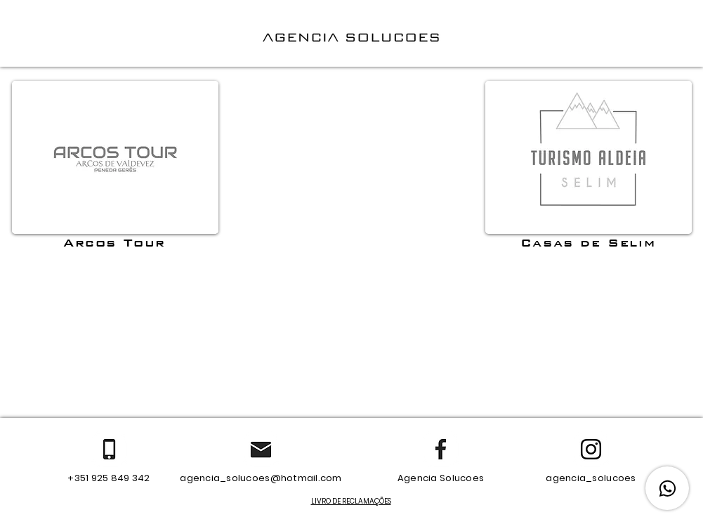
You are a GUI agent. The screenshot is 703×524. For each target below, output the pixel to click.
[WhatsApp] (667, 488)
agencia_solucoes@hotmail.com (260, 478)
